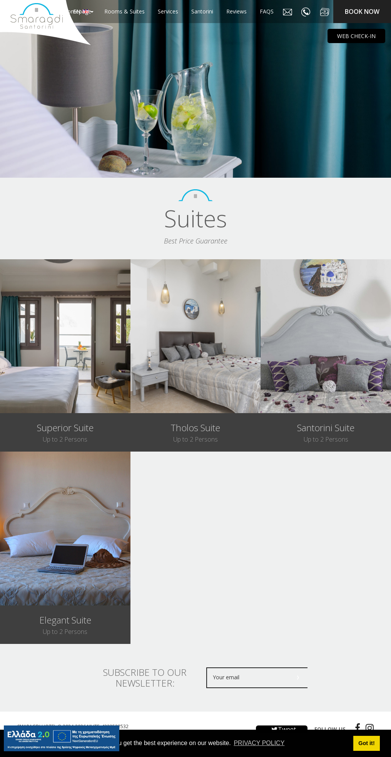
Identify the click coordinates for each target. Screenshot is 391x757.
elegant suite (65, 620)
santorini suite (325, 427)
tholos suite (195, 427)
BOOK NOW (362, 11)
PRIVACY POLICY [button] (259, 743)
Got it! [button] (366, 743)
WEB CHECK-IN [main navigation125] (356, 36)
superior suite (65, 427)
